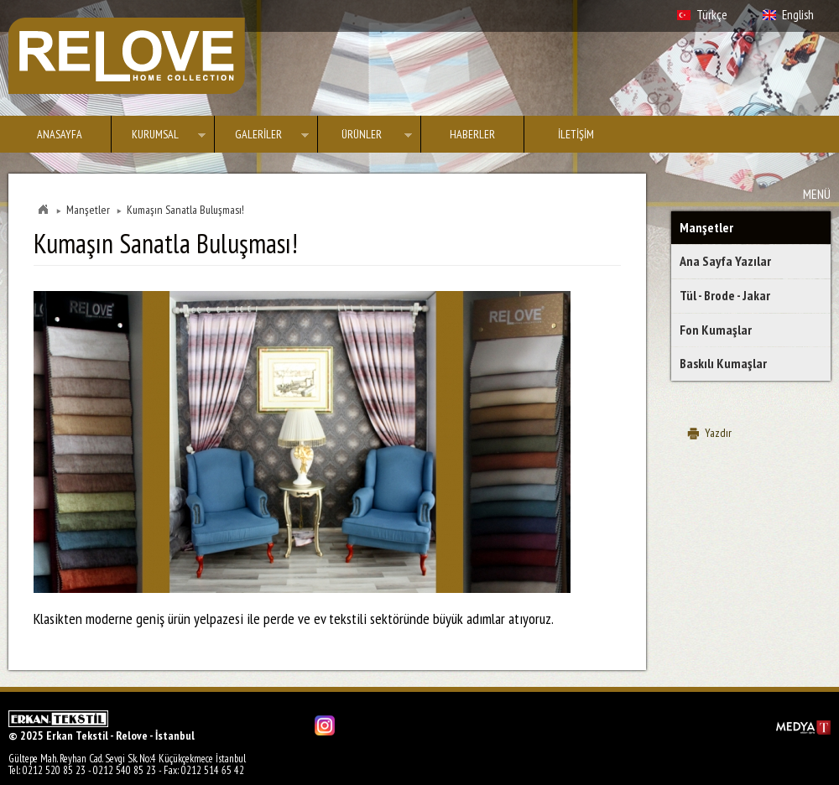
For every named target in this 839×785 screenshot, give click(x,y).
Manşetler (706, 227)
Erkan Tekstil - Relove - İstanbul (126, 56)
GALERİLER (262, 137)
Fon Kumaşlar (716, 329)
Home (43, 209)
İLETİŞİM (576, 134)
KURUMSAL (159, 137)
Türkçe (711, 15)
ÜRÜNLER (365, 137)
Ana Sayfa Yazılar (725, 260)
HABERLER (472, 134)
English (798, 15)
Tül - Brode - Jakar (725, 295)
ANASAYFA (59, 134)
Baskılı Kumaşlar (723, 363)
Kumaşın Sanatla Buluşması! (185, 209)
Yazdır (718, 432)
